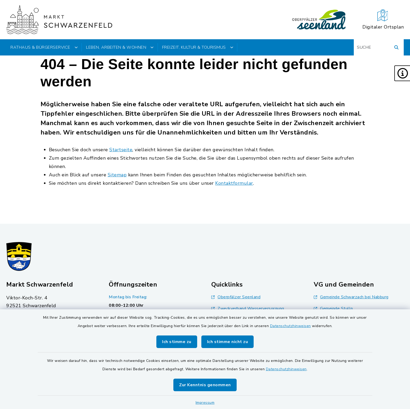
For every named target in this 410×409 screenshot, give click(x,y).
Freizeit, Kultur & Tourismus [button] (198, 47)
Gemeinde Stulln (333, 308)
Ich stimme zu (176, 342)
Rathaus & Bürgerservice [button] (44, 47)
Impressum (205, 402)
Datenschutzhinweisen (290, 325)
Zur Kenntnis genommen (205, 385)
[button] (402, 73)
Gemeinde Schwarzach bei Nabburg (351, 297)
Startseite (120, 150)
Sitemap (117, 175)
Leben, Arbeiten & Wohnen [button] (120, 47)
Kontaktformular (234, 183)
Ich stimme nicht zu (227, 342)
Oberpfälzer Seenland (235, 297)
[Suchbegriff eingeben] (379, 47)
